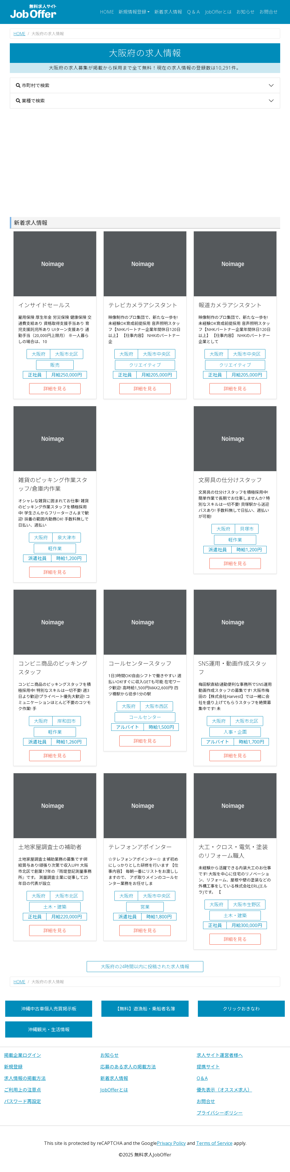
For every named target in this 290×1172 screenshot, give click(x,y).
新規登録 (13, 1067)
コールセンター (145, 717)
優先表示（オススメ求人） (224, 1090)
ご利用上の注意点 (22, 1090)
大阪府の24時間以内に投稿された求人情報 (145, 966)
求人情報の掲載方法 (25, 1078)
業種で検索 (30, 101)
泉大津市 (66, 537)
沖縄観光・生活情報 (49, 1029)
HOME (107, 12)
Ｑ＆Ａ (193, 12)
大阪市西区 (156, 706)
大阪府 (38, 354)
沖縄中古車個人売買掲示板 (49, 1009)
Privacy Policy (171, 1143)
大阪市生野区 (247, 904)
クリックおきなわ (241, 1009)
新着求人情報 (168, 12)
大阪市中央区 (156, 354)
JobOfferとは (218, 12)
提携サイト (208, 1067)
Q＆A (202, 1078)
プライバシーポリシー (220, 1113)
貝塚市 (247, 529)
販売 (55, 365)
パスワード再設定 (22, 1101)
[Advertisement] (145, 162)
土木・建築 (54, 907)
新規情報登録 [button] (132, 12)
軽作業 (55, 548)
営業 (145, 907)
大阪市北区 (66, 354)
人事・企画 (235, 732)
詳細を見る (54, 388)
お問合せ (268, 12)
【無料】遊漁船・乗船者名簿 (145, 1009)
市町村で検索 (32, 85)
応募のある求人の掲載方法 (128, 1067)
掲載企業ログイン (22, 1055)
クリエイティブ (145, 365)
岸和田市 (66, 721)
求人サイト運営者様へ (220, 1055)
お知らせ (245, 12)
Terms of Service (214, 1143)
